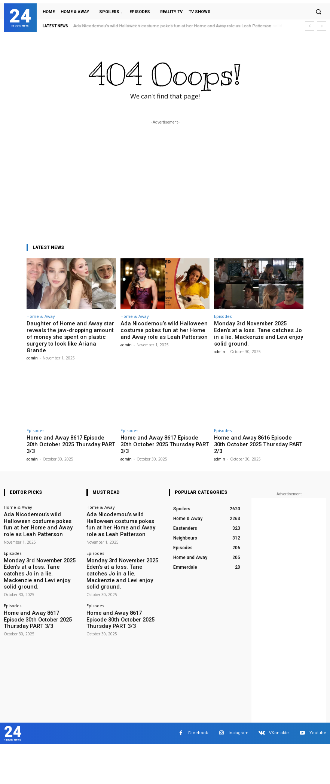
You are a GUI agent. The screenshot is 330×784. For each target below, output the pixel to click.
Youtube (317, 714)
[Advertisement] (165, 178)
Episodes (223, 316)
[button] (318, 11)
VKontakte (279, 714)
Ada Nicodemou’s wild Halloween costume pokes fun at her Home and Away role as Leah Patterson (173, 26)
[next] (321, 26)
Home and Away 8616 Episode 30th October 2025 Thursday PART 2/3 (252, 431)
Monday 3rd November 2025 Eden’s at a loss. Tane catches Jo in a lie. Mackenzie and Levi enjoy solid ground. (258, 329)
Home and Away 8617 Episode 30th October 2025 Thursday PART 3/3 (65, 431)
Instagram (238, 714)
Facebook (198, 714)
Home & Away (41, 316)
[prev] (309, 26)
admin (32, 348)
